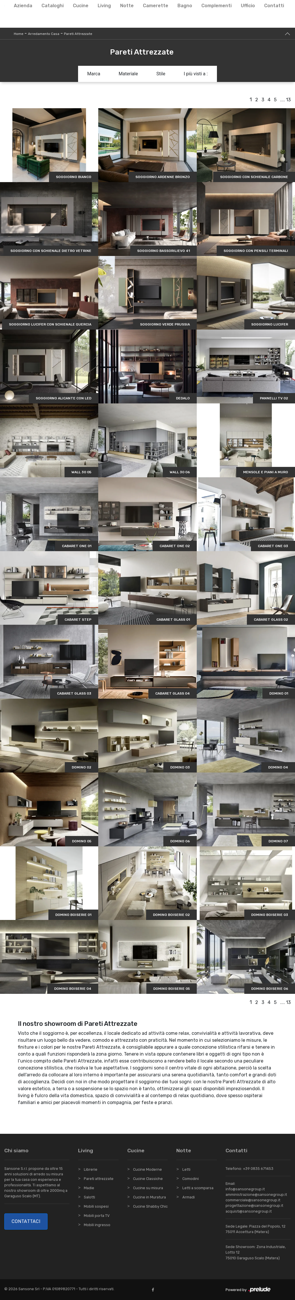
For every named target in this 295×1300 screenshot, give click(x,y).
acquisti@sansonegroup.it (249, 1211)
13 (288, 99)
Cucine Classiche (148, 1178)
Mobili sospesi (96, 1206)
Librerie (90, 1169)
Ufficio (248, 5)
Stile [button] (160, 73)
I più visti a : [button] (196, 73)
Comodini (190, 1178)
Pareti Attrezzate (78, 34)
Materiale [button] (128, 73)
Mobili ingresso (97, 1225)
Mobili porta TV (96, 1215)
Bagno (184, 5)
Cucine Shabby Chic (150, 1206)
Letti (186, 1169)
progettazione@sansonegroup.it (254, 1205)
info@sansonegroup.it (245, 1189)
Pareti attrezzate (99, 1178)
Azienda (23, 5)
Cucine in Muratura (149, 1197)
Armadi (188, 1197)
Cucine (80, 5)
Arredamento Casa (43, 34)
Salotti (89, 1197)
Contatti (274, 5)
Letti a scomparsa (197, 1188)
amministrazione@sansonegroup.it (256, 1194)
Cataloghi (52, 5)
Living (104, 5)
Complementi (216, 5)
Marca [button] (93, 73)
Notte (127, 5)
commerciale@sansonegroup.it (253, 1200)
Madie (89, 1188)
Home (18, 34)
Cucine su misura (148, 1188)
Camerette (155, 5)
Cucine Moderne (147, 1169)
